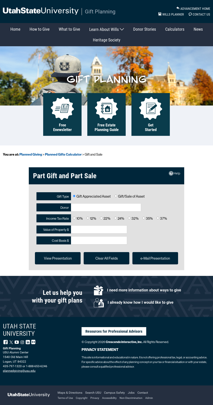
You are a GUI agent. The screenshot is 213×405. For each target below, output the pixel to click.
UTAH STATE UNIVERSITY (19, 330)
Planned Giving (30, 154)
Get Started (150, 114)
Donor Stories (144, 29)
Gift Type (63, 196)
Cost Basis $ (60, 240)
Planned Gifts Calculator (63, 154)
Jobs (131, 392)
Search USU (93, 392)
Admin (149, 398)
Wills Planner (171, 14)
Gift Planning (100, 11)
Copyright (82, 398)
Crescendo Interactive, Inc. (124, 342)
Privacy (94, 398)
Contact (142, 392)
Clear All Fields (106, 258)
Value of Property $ (56, 230)
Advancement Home (193, 9)
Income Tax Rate (57, 218)
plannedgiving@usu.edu (19, 371)
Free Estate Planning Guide (107, 114)
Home (15, 29)
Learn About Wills (106, 29)
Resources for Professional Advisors (113, 331)
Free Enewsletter (62, 114)
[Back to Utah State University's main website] (29, 395)
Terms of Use (65, 398)
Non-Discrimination (131, 398)
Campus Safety (114, 392)
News (198, 29)
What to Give (69, 29)
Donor (64, 207)
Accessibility (109, 398)
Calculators (174, 29)
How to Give (40, 29)
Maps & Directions (70, 392)
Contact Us (199, 14)
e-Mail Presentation (155, 258)
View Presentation (58, 258)
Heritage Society (106, 40)
